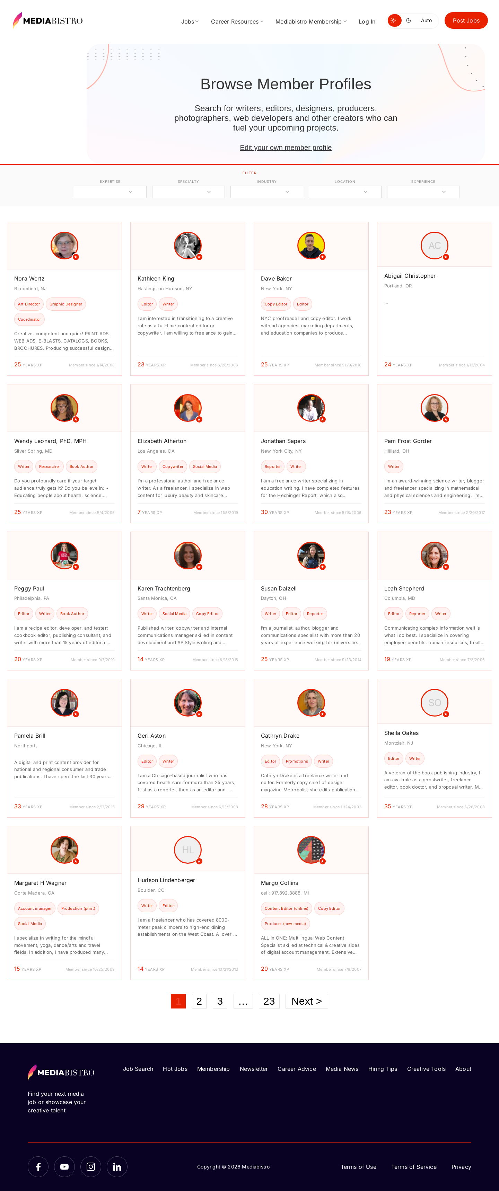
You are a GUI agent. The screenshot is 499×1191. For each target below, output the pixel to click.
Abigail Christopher (410, 275)
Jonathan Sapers (283, 440)
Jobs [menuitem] (187, 21)
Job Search (138, 1068)
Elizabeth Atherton (162, 440)
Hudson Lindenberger (166, 880)
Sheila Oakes (401, 732)
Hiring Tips (382, 1068)
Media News (342, 1068)
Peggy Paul (29, 588)
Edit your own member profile (286, 147)
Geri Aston (152, 735)
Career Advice (297, 1068)
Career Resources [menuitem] (235, 21)
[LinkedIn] (117, 1166)
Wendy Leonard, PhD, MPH (50, 440)
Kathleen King (156, 278)
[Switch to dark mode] (410, 20)
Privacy (461, 1166)
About (463, 1068)
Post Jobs (466, 20)
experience (423, 181)
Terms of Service (414, 1166)
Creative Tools (426, 1068)
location (345, 181)
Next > (306, 1001)
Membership (213, 1068)
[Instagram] (90, 1166)
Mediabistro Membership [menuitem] (308, 21)
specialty (188, 181)
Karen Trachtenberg (164, 588)
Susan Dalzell (279, 588)
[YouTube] (64, 1166)
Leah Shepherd (404, 588)
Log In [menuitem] (367, 21)
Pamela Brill (29, 735)
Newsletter (254, 1068)
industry (267, 181)
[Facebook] (38, 1166)
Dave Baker (276, 278)
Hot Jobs (175, 1068)
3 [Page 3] (220, 1001)
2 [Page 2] (199, 1001)
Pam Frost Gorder (408, 440)
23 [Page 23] (269, 1001)
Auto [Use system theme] (426, 20)
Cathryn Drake (280, 735)
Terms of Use (358, 1166)
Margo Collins (279, 882)
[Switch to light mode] (395, 20)
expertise (110, 181)
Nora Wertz (29, 278)
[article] (64, 299)
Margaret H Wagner (40, 882)
